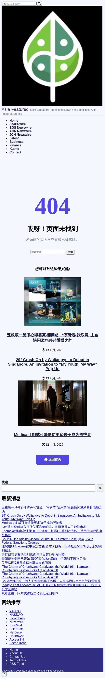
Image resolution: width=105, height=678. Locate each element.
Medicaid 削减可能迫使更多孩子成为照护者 (52, 434)
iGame (14, 148)
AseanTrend (18, 643)
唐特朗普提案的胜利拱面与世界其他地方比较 (33, 554)
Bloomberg (17, 618)
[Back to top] (4, 674)
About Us (15, 653)
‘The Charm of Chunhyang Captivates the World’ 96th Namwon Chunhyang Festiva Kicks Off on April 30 (45, 568)
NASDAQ (16, 614)
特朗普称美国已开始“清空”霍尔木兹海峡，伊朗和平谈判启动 (44, 558)
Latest (14, 138)
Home (13, 120)
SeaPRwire (17, 124)
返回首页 (52, 459)
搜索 (5, 482)
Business (16, 141)
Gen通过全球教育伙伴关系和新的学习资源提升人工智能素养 (44, 527)
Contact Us (17, 656)
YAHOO (15, 611)
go (100, 487)
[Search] (39, 4)
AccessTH (16, 639)
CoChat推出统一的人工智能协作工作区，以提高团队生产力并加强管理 (51, 581)
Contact (15, 152)
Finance (15, 145)
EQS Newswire (20, 127)
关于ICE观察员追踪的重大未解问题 (26, 562)
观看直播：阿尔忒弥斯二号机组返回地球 (30, 593)
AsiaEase (16, 629)
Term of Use (17, 660)
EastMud (15, 625)
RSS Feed (16, 663)
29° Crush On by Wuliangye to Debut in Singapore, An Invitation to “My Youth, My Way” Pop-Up (52, 364)
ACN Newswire (20, 131)
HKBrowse (16, 636)
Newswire (16, 621)
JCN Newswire (20, 134)
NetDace (15, 632)
